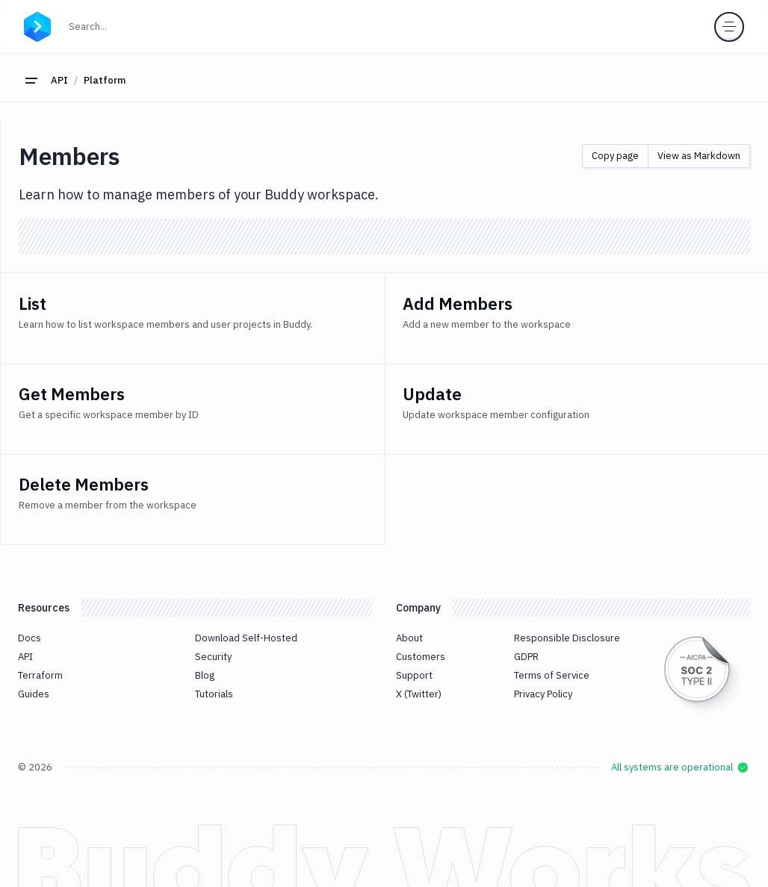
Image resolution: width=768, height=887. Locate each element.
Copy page (615, 155)
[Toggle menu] (729, 27)
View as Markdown (698, 155)
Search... (120, 25)
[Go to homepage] (37, 25)
